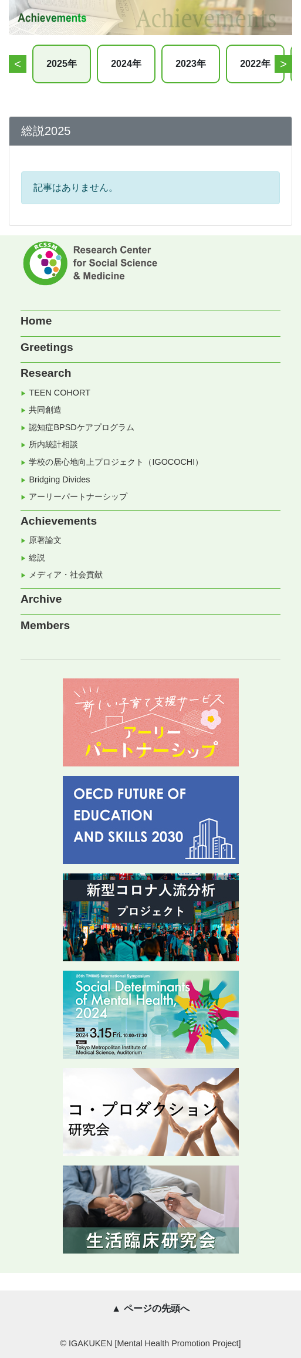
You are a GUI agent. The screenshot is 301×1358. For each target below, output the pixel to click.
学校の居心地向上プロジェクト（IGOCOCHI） (116, 462)
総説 (37, 557)
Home (36, 321)
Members (45, 625)
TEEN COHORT (59, 392)
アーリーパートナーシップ (78, 496)
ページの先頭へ (157, 1308)
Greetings (47, 347)
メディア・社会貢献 (66, 574)
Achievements (59, 521)
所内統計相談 (53, 444)
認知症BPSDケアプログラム (81, 427)
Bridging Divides (59, 479)
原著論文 (45, 540)
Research (46, 373)
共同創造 (45, 409)
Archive (41, 599)
